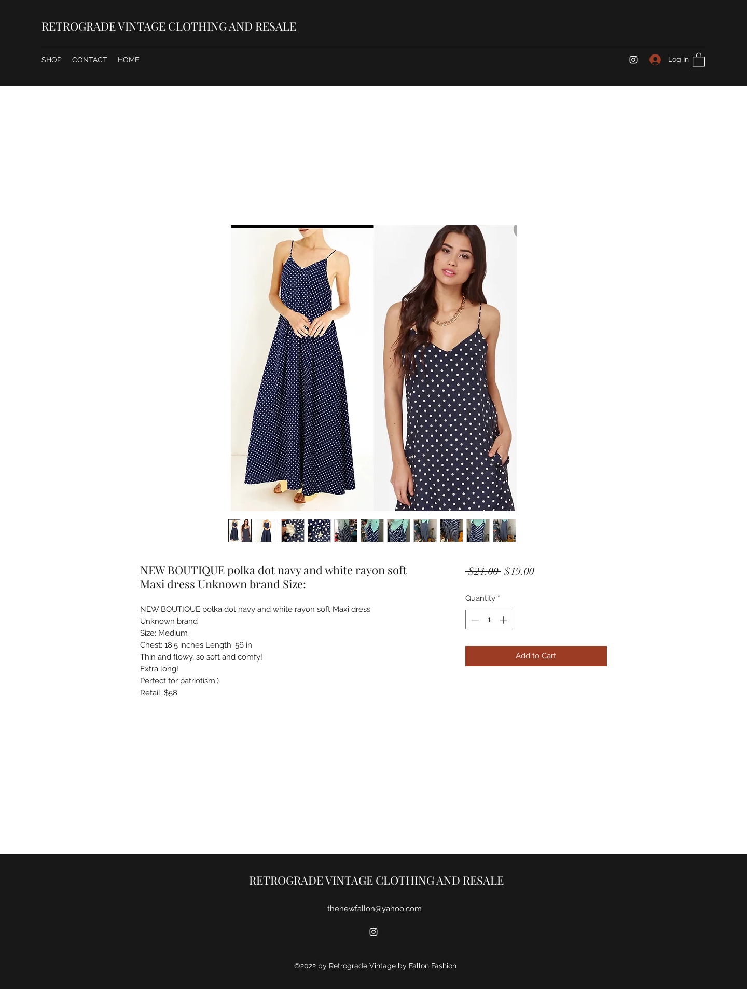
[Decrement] (474, 619)
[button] (699, 59)
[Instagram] (633, 59)
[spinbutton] (488, 619)
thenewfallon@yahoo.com (374, 908)
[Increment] (504, 619)
